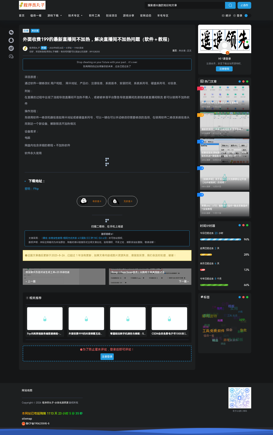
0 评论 (69, 48)
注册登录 (107, 356)
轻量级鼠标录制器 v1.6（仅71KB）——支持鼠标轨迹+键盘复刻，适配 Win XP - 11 (224, 154)
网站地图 (27, 390)
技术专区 (75, 15)
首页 (22, 15)
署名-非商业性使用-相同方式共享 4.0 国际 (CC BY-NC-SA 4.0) (74, 238)
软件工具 (94, 15)
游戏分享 (128, 15)
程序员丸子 (38, 48)
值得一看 (36, 15)
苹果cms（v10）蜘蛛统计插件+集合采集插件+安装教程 (225, 207)
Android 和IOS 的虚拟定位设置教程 (220, 102)
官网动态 (145, 15)
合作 (244, 5)
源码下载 (55, 15)
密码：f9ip (32, 188)
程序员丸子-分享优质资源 (55, 402)
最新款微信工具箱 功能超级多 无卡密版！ (223, 129)
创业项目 (111, 15)
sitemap (27, 418)
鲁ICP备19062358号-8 (35, 423)
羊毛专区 (163, 15)
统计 (226, 15)
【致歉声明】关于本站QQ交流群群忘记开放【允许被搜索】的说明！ (224, 181)
